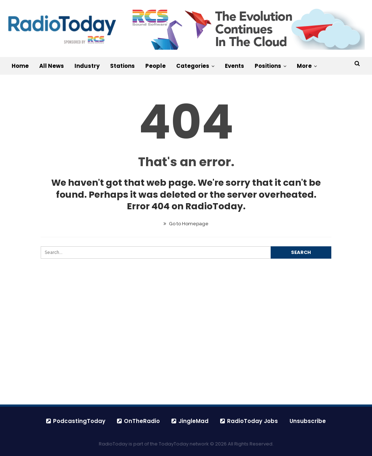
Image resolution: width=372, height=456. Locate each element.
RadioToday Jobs (249, 421)
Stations (122, 66)
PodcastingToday (75, 421)
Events (234, 66)
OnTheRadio (138, 421)
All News (51, 66)
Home (20, 66)
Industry (87, 66)
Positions (268, 66)
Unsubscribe (308, 421)
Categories (192, 66)
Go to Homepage (186, 223)
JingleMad (190, 421)
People (155, 66)
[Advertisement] (186, 348)
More (304, 66)
